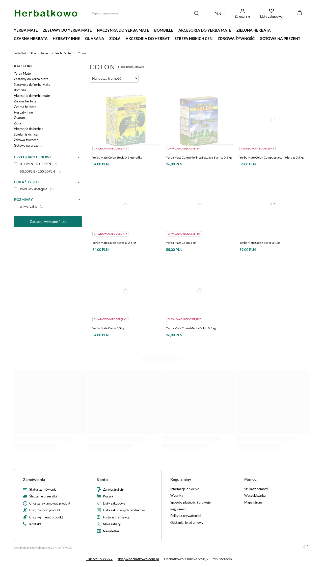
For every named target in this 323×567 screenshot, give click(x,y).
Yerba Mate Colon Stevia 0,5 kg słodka (117, 157)
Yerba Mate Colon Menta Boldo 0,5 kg (191, 328)
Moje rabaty (112, 524)
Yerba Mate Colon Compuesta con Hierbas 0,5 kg (271, 157)
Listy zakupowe (271, 16)
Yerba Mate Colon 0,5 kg (108, 328)
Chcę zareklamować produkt (49, 503)
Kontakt (35, 524)
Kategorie (23, 66)
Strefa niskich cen (193, 38)
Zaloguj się (242, 16)
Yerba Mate (26, 30)
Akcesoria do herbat (148, 38)
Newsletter (111, 531)
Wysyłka (176, 495)
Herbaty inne (66, 38)
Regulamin (177, 509)
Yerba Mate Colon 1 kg (181, 243)
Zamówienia (34, 479)
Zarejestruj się (113, 489)
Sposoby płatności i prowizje (190, 502)
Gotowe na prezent (280, 38)
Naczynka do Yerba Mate (123, 30)
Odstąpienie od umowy (186, 523)
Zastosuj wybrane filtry (48, 221)
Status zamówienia (43, 489)
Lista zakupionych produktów (124, 510)
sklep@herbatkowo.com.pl (138, 559)
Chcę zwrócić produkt (44, 510)
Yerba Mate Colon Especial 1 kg (259, 243)
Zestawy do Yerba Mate (67, 30)
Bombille (163, 30)
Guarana (94, 38)
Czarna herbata (31, 38)
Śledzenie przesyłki (43, 496)
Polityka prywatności (185, 516)
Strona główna (39, 53)
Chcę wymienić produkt (46, 517)
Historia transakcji (116, 517)
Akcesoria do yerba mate (204, 30)
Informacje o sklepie (184, 489)
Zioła (115, 38)
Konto (102, 479)
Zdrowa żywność (236, 38)
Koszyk (108, 496)
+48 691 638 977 (99, 559)
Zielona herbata (253, 30)
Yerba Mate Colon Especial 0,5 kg (114, 243)
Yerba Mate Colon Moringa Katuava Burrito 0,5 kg (199, 157)
